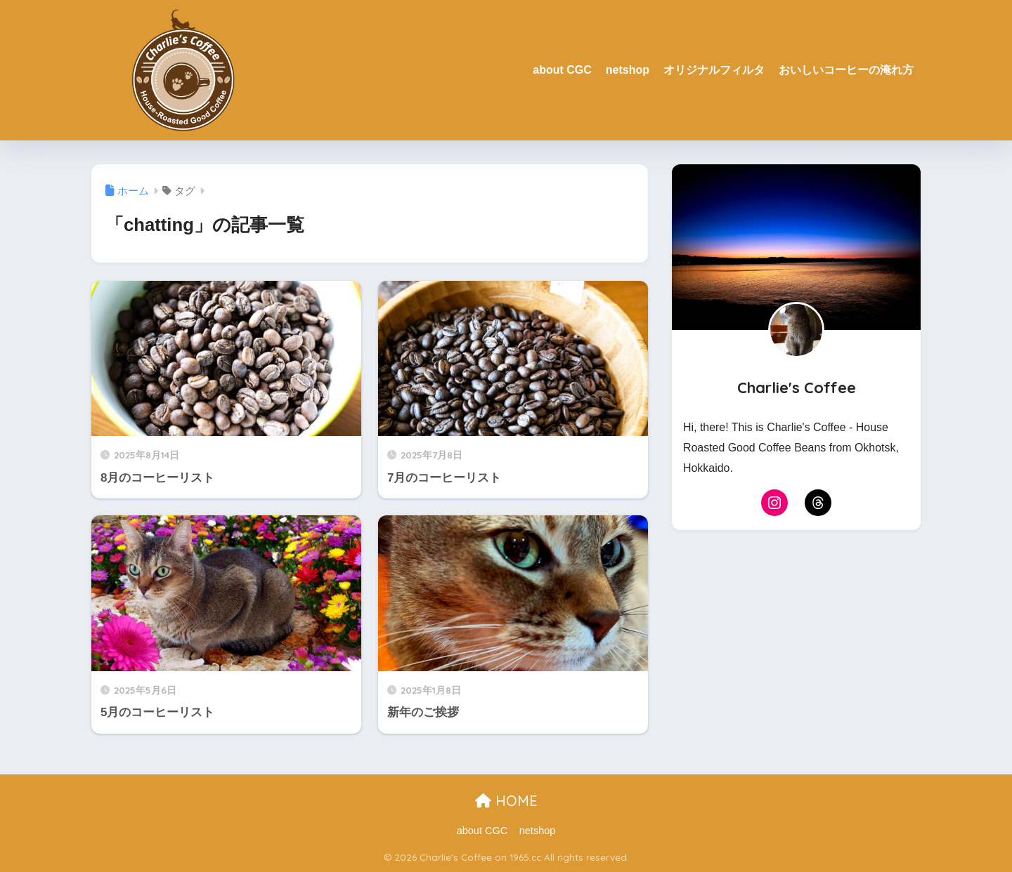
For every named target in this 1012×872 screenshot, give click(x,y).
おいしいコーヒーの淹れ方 (846, 70)
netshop (627, 70)
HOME (506, 801)
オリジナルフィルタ (714, 70)
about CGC (562, 70)
